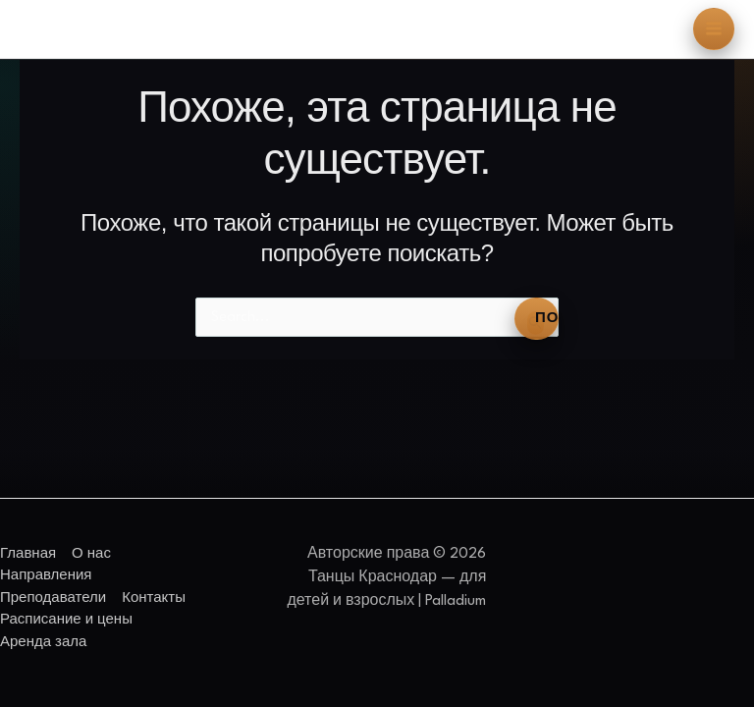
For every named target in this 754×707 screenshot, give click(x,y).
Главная (28, 554)
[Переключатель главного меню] (714, 29)
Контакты (154, 598)
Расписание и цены (66, 619)
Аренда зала (43, 642)
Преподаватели (53, 598)
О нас (91, 554)
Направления (46, 575)
